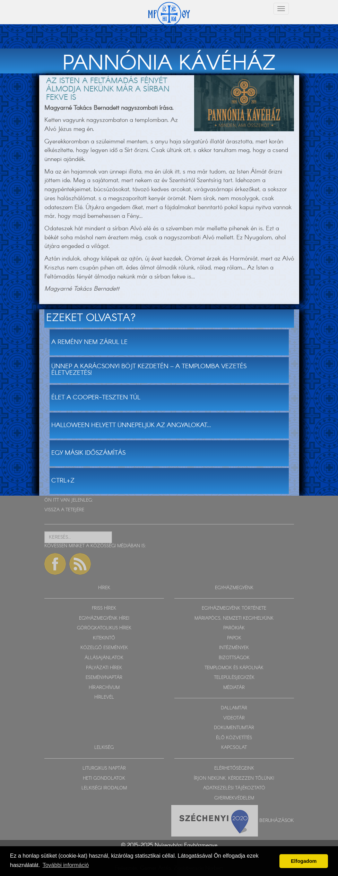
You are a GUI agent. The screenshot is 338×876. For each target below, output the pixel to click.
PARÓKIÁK (234, 628)
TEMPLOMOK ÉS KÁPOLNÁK (234, 668)
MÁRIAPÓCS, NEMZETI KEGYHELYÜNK (234, 618)
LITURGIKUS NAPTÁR (104, 768)
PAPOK (234, 638)
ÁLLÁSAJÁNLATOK (104, 658)
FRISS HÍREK (104, 608)
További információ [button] (66, 865)
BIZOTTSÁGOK (234, 658)
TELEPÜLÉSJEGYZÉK (234, 677)
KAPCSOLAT (234, 747)
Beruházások (276, 820)
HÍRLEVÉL (104, 697)
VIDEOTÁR (234, 718)
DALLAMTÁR (234, 708)
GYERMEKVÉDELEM (234, 798)
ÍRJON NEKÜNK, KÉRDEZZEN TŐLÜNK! (234, 778)
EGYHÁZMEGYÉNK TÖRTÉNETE (234, 608)
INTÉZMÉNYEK (234, 648)
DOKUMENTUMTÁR (234, 728)
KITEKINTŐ (104, 638)
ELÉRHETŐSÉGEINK (234, 768)
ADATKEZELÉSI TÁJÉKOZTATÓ (234, 788)
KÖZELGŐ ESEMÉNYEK (104, 648)
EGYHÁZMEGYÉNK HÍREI (104, 618)
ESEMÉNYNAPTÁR (104, 677)
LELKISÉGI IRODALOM (104, 788)
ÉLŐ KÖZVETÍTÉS (234, 738)
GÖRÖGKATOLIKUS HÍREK (104, 628)
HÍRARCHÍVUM (104, 687)
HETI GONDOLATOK (104, 778)
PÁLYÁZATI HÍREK (104, 668)
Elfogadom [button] (304, 861)
